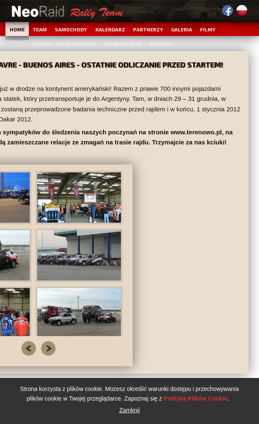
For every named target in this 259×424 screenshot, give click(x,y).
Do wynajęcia (123, 43)
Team (40, 29)
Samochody (71, 29)
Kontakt (162, 43)
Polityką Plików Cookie (196, 398)
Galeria (181, 29)
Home (17, 29)
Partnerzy (148, 29)
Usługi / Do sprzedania (65, 43)
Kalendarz (110, 29)
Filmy (207, 29)
